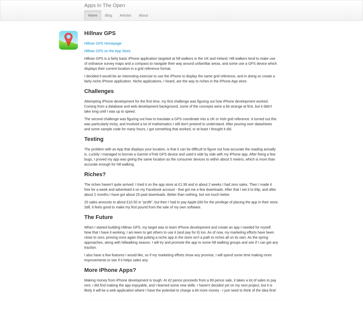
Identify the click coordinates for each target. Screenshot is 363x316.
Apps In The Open (104, 5)
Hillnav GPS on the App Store (107, 51)
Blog (108, 15)
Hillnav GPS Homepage (103, 43)
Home (92, 15)
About (143, 15)
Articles (125, 15)
